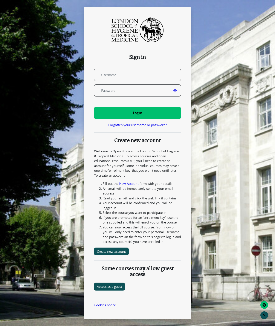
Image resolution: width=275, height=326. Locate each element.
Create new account (111, 251)
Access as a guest (109, 286)
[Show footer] (264, 315)
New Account (129, 183)
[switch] (176, 90)
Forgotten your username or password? (137, 125)
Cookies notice (105, 305)
